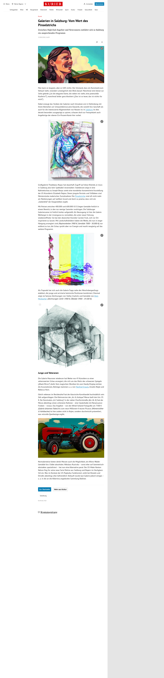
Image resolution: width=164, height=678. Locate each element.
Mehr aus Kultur (60, 489)
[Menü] (6, 4)
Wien (21, 10)
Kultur (73, 10)
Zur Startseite (44, 489)
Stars (96, 10)
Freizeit (80, 10)
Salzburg (89, 109)
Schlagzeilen (14, 10)
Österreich (43, 10)
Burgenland (34, 10)
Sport (67, 10)
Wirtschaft (59, 10)
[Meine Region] (17, 4)
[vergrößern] (101, 48)
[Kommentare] (97, 42)
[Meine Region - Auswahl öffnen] (25, 4)
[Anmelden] (88, 4)
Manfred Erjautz (82, 387)
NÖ (27, 10)
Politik (51, 10)
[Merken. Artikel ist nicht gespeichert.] (102, 42)
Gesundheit (88, 10)
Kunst (40, 16)
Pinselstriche (80, 196)
